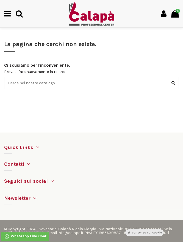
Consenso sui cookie (144, 232)
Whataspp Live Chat (25, 236)
